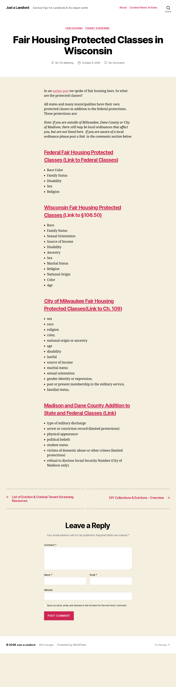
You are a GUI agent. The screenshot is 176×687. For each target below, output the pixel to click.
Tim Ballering (65, 65)
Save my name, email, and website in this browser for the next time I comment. (87, 639)
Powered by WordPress (74, 678)
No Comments (117, 65)
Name (48, 608)
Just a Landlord (18, 6)
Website (48, 623)
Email (93, 608)
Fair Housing (74, 30)
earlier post (61, 93)
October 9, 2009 (91, 65)
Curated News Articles (143, 8)
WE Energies (48, 678)
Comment (50, 578)
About (123, 8)
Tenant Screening (98, 30)
